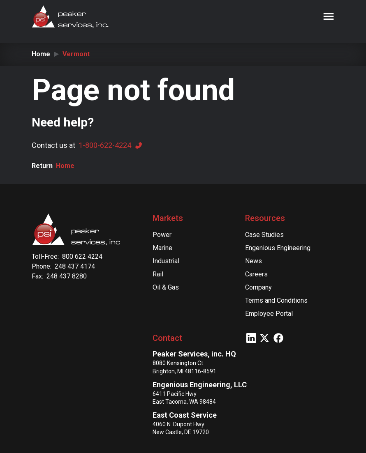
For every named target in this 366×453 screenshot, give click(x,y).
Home (41, 54)
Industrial (166, 261)
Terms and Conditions (276, 300)
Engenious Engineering (277, 248)
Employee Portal (269, 313)
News (253, 261)
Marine (162, 248)
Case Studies (264, 235)
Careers (256, 274)
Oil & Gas (166, 287)
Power (162, 235)
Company (258, 287)
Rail (158, 274)
